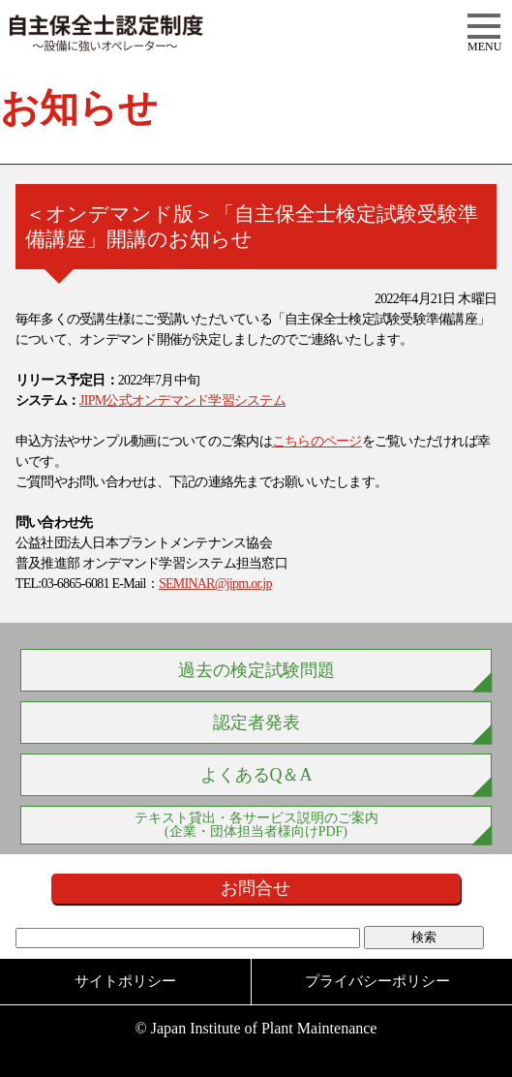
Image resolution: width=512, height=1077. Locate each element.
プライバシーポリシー (377, 981)
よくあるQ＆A (256, 775)
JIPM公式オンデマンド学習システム (182, 400)
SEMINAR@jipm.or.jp (215, 583)
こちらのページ (317, 441)
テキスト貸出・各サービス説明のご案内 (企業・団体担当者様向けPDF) (256, 825)
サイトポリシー (125, 981)
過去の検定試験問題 (256, 670)
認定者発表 (256, 722)
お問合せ (255, 888)
